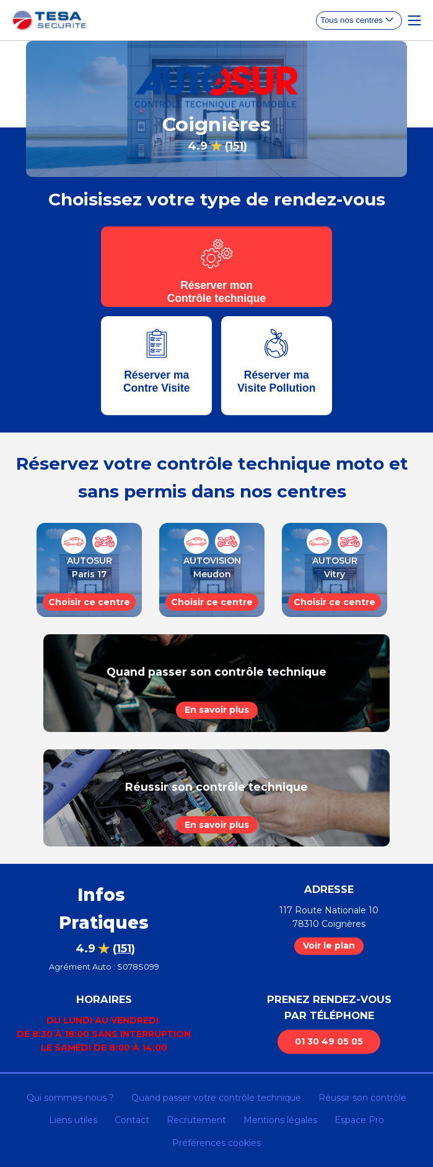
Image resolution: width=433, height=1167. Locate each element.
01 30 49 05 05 (329, 1041)
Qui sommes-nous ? (70, 1097)
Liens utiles (73, 1120)
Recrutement (196, 1120)
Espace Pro (359, 1120)
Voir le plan (329, 945)
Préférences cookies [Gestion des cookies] (216, 1142)
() (236, 146)
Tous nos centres (351, 20)
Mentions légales (280, 1120)
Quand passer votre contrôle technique (216, 1097)
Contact (132, 1120)
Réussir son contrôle (362, 1097)
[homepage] (49, 20)
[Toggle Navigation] (414, 20)
